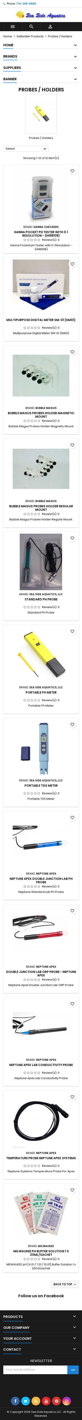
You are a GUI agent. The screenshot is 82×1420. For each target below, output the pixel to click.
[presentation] (36, 1384)
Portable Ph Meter (41, 692)
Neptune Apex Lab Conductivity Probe (41, 1065)
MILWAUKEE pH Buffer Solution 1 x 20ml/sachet (41, 1253)
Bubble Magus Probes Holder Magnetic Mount (41, 415)
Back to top (65, 1284)
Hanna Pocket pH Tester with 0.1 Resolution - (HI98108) (41, 234)
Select (26, 149)
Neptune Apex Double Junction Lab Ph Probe (41, 880)
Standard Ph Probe (41, 599)
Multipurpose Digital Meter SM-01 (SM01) (41, 320)
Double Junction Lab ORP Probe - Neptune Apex (41, 973)
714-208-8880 (26, 3)
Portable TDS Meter (41, 785)
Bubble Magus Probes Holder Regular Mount (41, 508)
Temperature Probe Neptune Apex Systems (41, 1158)
